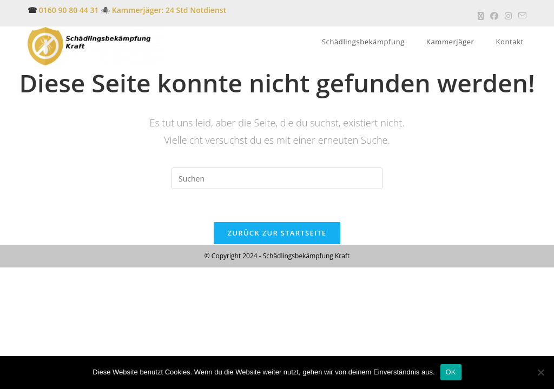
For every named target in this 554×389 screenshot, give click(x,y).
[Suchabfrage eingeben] (277, 178)
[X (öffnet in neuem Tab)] (480, 15)
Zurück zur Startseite (277, 233)
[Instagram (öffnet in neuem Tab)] (508, 15)
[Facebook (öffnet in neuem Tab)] (494, 15)
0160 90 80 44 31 (69, 10)
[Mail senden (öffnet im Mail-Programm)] (520, 15)
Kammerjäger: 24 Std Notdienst (168, 10)
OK (451, 372)
